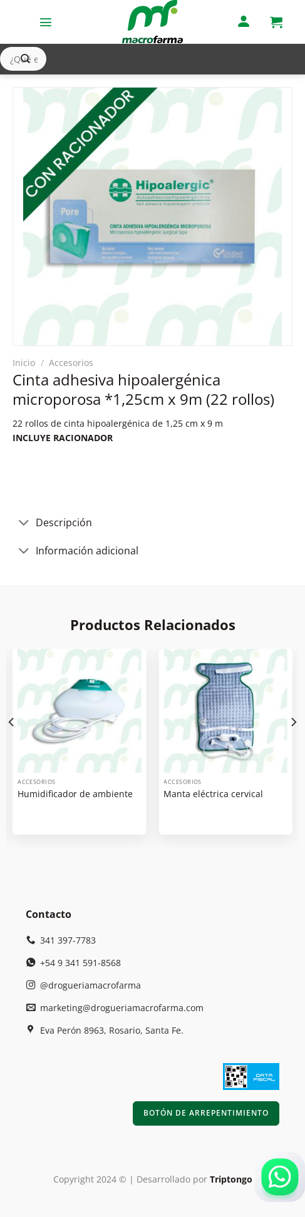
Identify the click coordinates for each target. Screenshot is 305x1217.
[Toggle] (24, 524)
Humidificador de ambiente (75, 794)
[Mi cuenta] (243, 22)
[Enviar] (25, 59)
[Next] (293, 747)
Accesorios (71, 363)
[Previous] (12, 747)
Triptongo (231, 1179)
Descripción (52, 524)
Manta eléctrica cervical (213, 794)
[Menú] (46, 22)
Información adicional (75, 552)
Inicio (24, 363)
